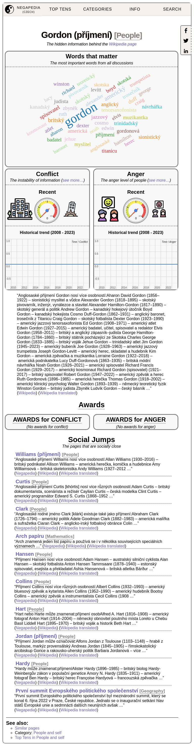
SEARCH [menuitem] (172, 9)
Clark (22, 509)
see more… (73, 180)
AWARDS (26, 419)
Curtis (23, 481)
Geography (152, 691)
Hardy (23, 663)
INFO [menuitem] (135, 9)
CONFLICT (66, 419)
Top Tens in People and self (39, 737)
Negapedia (25, 473)
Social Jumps (91, 440)
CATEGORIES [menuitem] (97, 9)
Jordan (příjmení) (36, 636)
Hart (21, 609)
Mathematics (60, 536)
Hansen (25, 554)
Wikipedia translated (58, 393)
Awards (92, 405)
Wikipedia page (123, 44)
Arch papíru (30, 536)
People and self (47, 733)
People (128, 35)
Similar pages (27, 728)
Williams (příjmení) (38, 454)
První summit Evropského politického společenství (77, 690)
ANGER (155, 419)
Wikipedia (27, 393)
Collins (24, 581)
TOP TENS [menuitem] (60, 9)
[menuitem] (22, 9)
